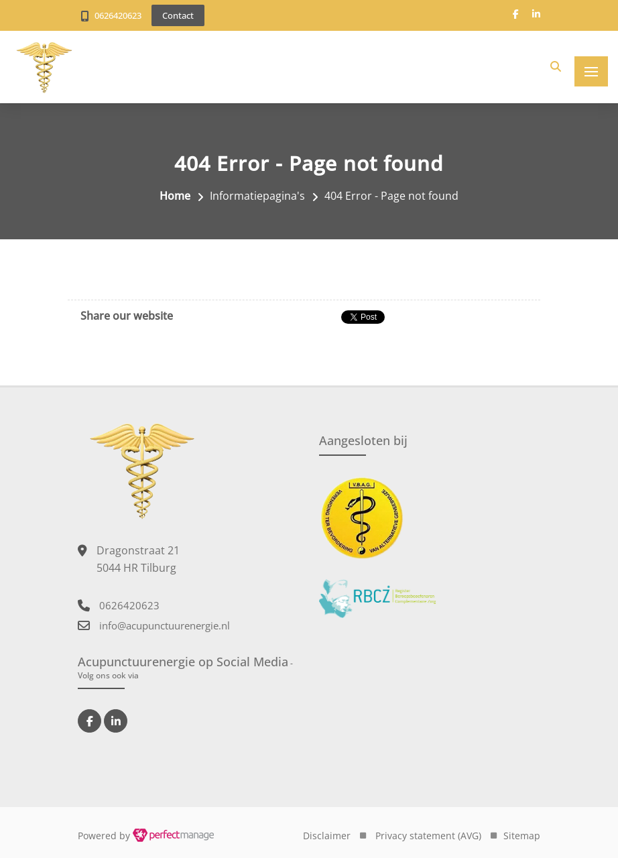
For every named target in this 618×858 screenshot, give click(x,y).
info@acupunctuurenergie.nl (164, 625)
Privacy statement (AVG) (428, 835)
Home (175, 195)
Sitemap (521, 835)
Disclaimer (327, 835)
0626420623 (118, 15)
